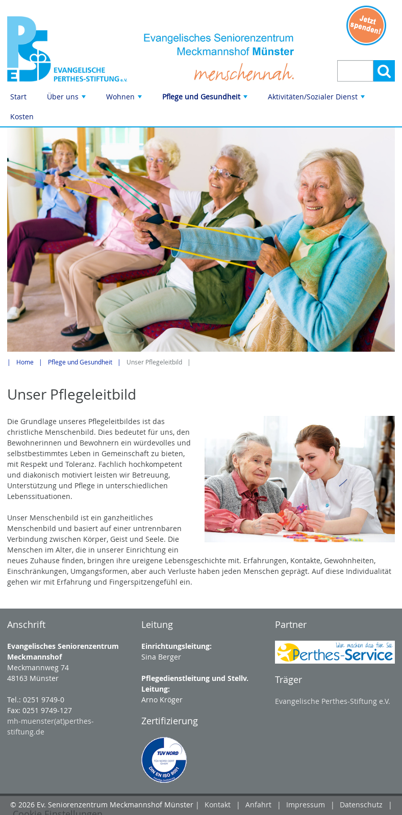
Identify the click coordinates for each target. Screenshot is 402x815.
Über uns (67, 99)
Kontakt (218, 804)
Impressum (305, 804)
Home (25, 362)
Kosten (22, 116)
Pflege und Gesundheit (205, 99)
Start (18, 96)
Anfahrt (258, 804)
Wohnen (125, 99)
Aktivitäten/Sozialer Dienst (317, 99)
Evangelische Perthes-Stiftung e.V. (332, 701)
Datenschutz (361, 804)
